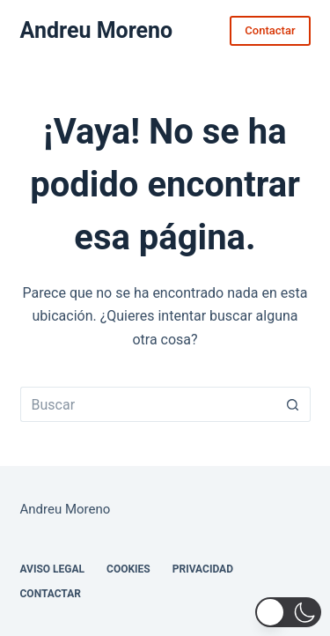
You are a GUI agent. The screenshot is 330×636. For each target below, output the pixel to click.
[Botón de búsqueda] (293, 404)
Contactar (270, 30)
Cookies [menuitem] (128, 569)
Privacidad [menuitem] (202, 569)
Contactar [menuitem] (50, 594)
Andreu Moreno (96, 30)
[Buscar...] (147, 404)
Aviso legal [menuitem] (52, 569)
